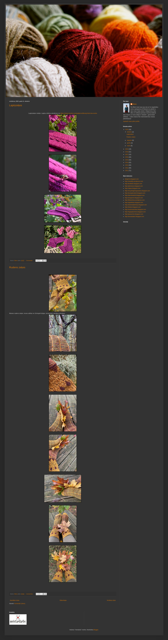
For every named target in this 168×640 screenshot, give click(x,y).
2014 (127, 162)
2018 (127, 152)
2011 (127, 170)
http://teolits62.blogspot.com (133, 183)
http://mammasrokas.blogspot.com (135, 209)
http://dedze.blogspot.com (133, 207)
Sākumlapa (63, 600)
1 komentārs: (29, 594)
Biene (135, 104)
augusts (129, 140)
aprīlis (129, 143)
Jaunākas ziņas (14, 600)
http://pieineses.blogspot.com (134, 186)
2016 (127, 157)
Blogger (96, 630)
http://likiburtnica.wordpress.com (135, 200)
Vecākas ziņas (111, 600)
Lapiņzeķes (15, 105)
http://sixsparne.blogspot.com (134, 198)
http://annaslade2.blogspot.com (134, 216)
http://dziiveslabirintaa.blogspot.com (136, 205)
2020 (127, 129)
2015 (127, 160)
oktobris (129, 132)
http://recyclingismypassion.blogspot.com (137, 191)
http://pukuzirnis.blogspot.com (134, 214)
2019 (127, 149)
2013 (127, 165)
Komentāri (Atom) (19, 603)
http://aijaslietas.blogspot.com (134, 202)
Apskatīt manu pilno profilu (131, 121)
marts (129, 146)
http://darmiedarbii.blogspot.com (135, 195)
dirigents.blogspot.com (132, 179)
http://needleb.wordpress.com (134, 181)
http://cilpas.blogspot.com (132, 188)
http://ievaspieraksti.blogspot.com (135, 193)
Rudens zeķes (17, 267)
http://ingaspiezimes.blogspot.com (135, 212)
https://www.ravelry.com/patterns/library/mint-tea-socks (78, 113)
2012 (127, 168)
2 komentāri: (29, 260)
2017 (127, 154)
